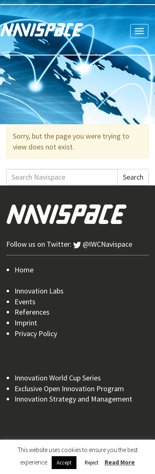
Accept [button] (64, 462)
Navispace (41, 29)
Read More (120, 462)
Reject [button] (91, 462)
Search (133, 177)
